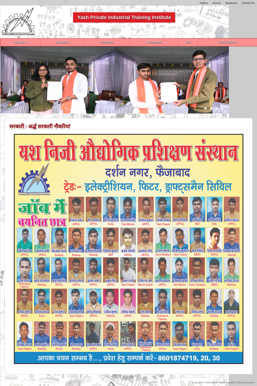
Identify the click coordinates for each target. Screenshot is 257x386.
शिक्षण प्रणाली (153, 42)
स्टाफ (188, 42)
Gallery (204, 3)
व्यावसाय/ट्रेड (106, 42)
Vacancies (231, 3)
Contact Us (248, 3)
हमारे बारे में (20, 42)
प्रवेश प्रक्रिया (62, 42)
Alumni (217, 3)
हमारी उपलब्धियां (227, 42)
